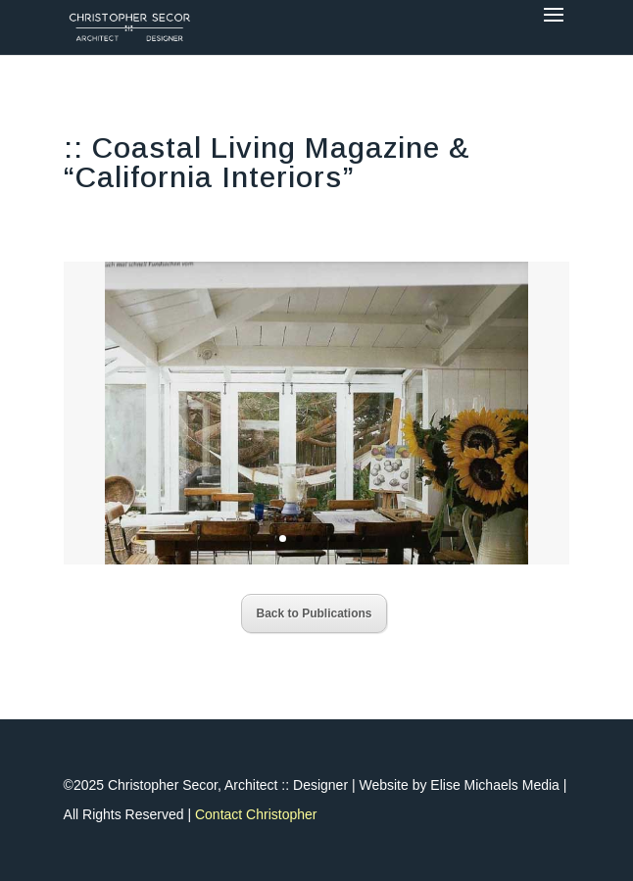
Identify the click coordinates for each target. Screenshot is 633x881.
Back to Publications (313, 613)
